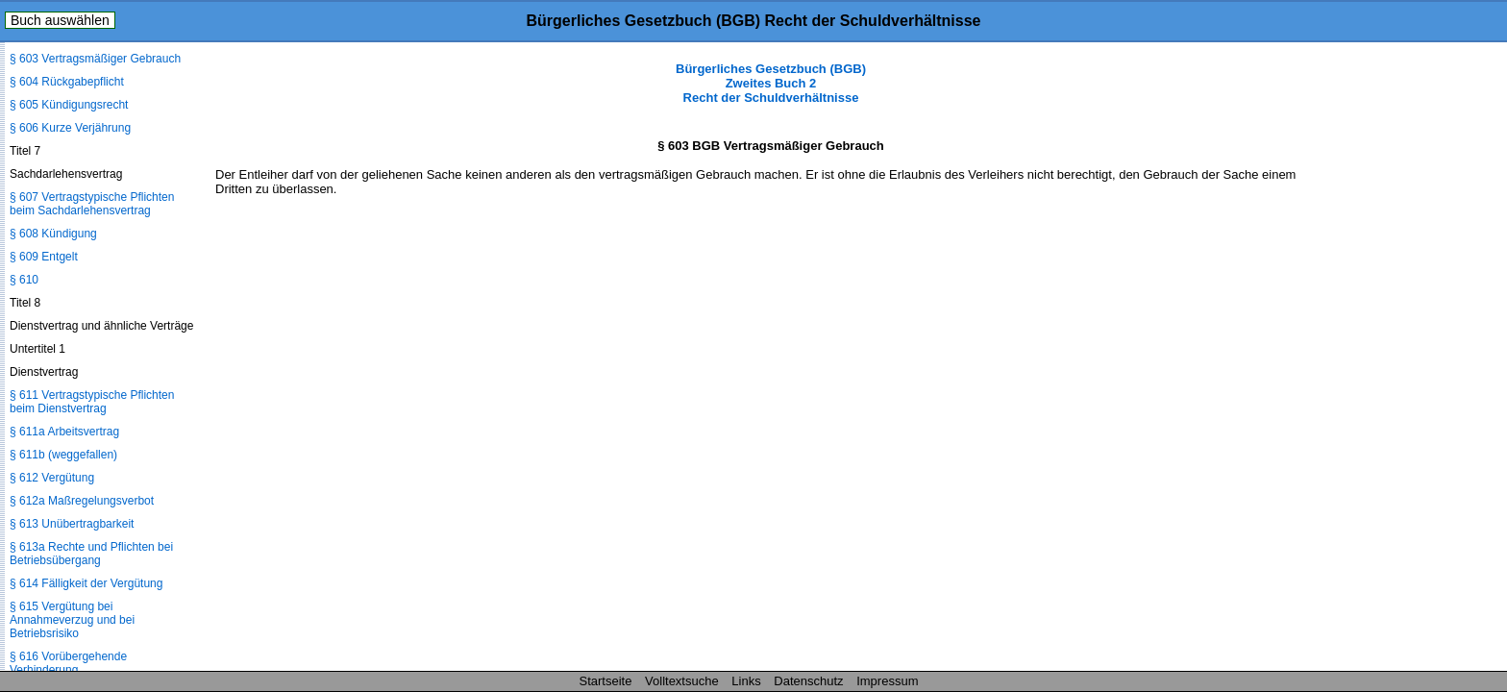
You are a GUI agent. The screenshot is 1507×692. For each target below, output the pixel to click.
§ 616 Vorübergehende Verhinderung (68, 663)
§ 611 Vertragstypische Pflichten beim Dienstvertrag (92, 401)
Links (745, 681)
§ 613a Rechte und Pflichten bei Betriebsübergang (91, 553)
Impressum (887, 681)
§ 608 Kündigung (53, 233)
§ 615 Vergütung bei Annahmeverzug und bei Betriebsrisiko (72, 620)
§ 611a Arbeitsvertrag (64, 431)
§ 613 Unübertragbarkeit (72, 524)
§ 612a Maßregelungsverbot (82, 500)
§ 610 (24, 279)
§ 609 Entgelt (44, 256)
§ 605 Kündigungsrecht (69, 104)
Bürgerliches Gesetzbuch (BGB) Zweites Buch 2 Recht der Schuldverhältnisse (771, 83)
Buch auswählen (60, 20)
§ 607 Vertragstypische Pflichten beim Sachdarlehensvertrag (92, 203)
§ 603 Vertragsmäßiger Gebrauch (95, 58)
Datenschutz (808, 681)
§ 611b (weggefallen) (63, 454)
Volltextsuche (682, 681)
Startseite (606, 681)
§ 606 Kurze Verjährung (70, 128)
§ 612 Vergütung (52, 477)
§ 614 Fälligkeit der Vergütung (86, 583)
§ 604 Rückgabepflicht (67, 81)
